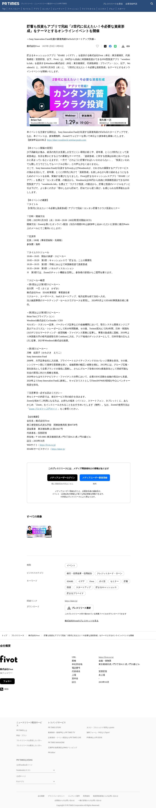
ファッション (73, 8)
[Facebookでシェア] (110, 46)
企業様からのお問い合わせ (65, 800)
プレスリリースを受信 (113, 3)
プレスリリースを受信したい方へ (29, 740)
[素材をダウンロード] (123, 46)
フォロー (7, 681)
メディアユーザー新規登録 (94, 478)
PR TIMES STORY (54, 727)
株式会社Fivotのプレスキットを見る (82, 621)
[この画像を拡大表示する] (39, 531)
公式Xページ (21, 776)
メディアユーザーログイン (62, 478)
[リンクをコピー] (128, 46)
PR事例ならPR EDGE (94, 737)
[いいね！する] (97, 46)
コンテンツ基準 (74, 796)
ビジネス (102, 8)
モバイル (27, 8)
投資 (69, 587)
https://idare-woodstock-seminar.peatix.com (66, 140)
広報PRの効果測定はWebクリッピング (62, 747)
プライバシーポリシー (56, 796)
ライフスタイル (88, 8)
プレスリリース (17, 635)
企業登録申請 (131, 3)
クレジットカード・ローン (109, 573)
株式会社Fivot (33, 635)
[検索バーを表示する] (152, 4)
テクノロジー (14, 8)
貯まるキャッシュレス (106, 587)
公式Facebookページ (24, 765)
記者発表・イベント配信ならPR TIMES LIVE (64, 737)
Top (4, 8)
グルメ (112, 8)
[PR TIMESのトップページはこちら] (34, 3)
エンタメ (46, 8)
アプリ (36, 8)
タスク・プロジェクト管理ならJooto (100, 727)
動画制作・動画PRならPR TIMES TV (61, 732)
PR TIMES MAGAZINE (56, 742)
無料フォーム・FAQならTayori (98, 732)
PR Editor (51, 752)
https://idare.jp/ (58, 449)
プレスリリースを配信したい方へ (29, 745)
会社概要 (41, 796)
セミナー (114, 581)
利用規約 (86, 796)
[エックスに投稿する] (105, 46)
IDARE (70, 581)
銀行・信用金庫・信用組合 (79, 573)
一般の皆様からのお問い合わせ (89, 800)
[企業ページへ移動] (8, 659)
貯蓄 (126, 581)
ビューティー (58, 8)
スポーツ (121, 8)
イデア (81, 581)
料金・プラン (21, 735)
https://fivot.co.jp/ (48, 445)
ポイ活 (102, 581)
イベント (71, 565)
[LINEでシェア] (115, 46)
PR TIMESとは (21, 730)
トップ (4, 635)
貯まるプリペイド (75, 593)
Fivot (92, 581)
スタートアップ (83, 587)
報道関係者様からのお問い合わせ (105, 796)
